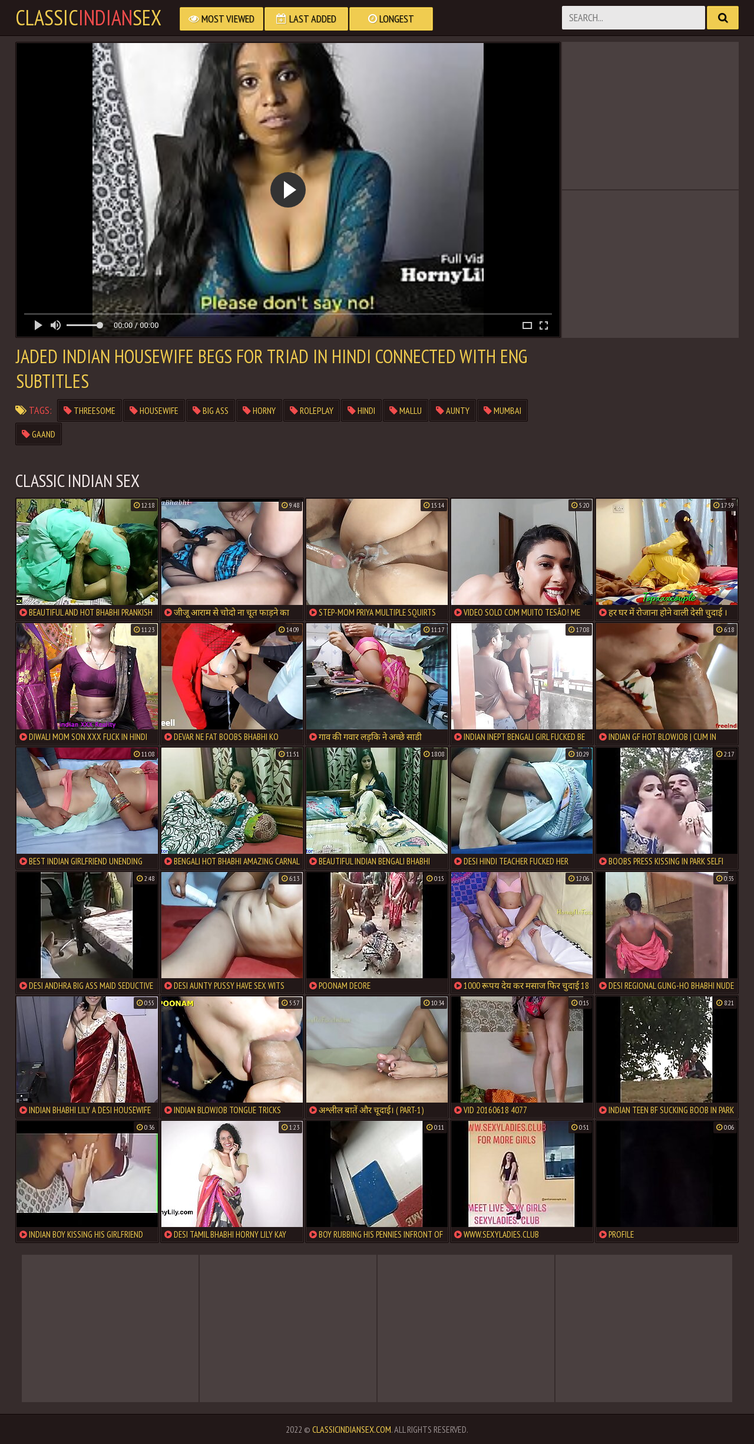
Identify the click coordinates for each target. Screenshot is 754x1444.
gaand (38, 434)
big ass (211, 410)
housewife (154, 410)
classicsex (88, 17)
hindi (361, 410)
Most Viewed (221, 18)
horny (259, 410)
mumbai (502, 410)
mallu (405, 410)
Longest (391, 18)
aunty (452, 410)
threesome (89, 410)
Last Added (306, 18)
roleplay (311, 410)
